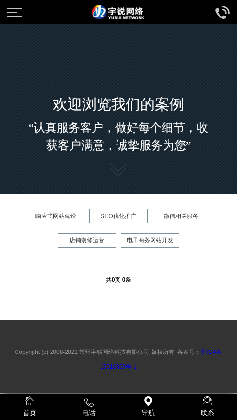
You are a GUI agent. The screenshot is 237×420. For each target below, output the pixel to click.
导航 (148, 406)
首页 (29, 406)
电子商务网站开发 (150, 240)
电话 (88, 406)
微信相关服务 (181, 216)
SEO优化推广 (118, 216)
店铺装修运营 (86, 240)
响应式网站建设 (55, 216)
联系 (207, 406)
